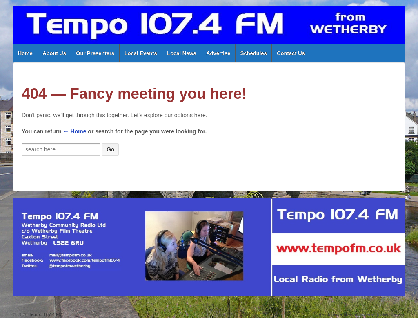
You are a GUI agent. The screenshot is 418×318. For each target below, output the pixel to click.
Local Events (141, 53)
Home (25, 53)
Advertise (218, 53)
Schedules (253, 53)
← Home (75, 131)
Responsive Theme (337, 314)
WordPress (394, 314)
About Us (54, 53)
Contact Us (291, 53)
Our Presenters (95, 53)
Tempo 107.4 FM (45, 314)
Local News (181, 53)
